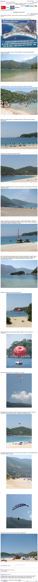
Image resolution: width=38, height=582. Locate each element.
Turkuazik (2, 574)
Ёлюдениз (14, 7)
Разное (25, 3)
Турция (5, 7)
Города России (9, 3)
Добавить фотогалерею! (20, 4)
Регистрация (5, 581)
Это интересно (30, 3)
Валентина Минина (4, 569)
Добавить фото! (34, 2)
